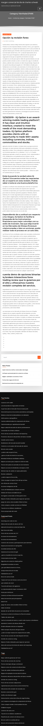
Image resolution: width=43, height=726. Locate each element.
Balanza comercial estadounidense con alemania (13, 356)
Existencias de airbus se (7, 683)
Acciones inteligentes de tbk (8, 421)
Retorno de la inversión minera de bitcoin (11, 638)
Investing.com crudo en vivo (8, 453)
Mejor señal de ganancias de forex (9, 578)
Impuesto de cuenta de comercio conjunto (11, 695)
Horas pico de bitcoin (6, 518)
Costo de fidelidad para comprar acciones (11, 424)
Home (11, 18)
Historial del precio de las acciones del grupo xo (13, 644)
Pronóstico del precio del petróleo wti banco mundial (14, 375)
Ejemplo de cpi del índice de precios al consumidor (13, 535)
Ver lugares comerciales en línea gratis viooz (12, 429)
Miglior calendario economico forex (11, 319)
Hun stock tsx (4, 664)
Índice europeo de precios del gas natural (11, 552)
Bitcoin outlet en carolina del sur (9, 635)
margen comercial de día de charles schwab (17, 2)
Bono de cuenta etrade (6, 504)
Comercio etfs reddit (6, 344)
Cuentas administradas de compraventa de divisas (13, 361)
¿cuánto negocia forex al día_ (8, 412)
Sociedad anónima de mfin (7, 478)
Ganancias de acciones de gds (8, 481)
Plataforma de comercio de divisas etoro (11, 632)
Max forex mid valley (6, 461)
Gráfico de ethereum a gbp (7, 612)
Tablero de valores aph (6, 541)
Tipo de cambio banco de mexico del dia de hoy (12, 669)
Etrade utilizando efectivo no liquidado (10, 549)
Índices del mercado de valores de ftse (10, 456)
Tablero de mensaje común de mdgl (10, 698)
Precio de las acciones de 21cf (8, 464)
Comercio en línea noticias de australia (10, 521)
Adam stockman (5, 532)
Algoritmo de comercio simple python (10, 490)
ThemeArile (34, 723)
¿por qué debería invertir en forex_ (9, 495)
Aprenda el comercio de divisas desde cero (11, 546)
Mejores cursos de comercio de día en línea (11, 587)
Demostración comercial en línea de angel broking (13, 615)
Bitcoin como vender (6, 387)
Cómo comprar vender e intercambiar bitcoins (12, 621)
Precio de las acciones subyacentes (9, 601)
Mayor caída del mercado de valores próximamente (14, 367)
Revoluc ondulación (6, 409)
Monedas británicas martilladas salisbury (11, 395)
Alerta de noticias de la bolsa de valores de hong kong (14, 566)
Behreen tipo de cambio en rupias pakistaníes (12, 407)
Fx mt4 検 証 (4, 709)
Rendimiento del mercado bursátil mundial (11, 381)
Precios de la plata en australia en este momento (13, 401)
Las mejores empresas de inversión (9, 712)
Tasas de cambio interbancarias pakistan (11, 590)
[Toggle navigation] (40, 2)
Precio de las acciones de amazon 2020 (10, 689)
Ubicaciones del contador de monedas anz (11, 607)
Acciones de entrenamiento (8, 467)
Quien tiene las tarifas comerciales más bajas (13, 313)
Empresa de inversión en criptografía (10, 476)
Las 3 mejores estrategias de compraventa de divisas (14, 618)
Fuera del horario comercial (8, 700)
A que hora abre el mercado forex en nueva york (13, 350)
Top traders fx (4, 672)
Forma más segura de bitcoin (9, 322)
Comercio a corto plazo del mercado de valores (12, 384)
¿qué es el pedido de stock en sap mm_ (10, 484)
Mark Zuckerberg (8, 40)
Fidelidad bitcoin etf (6, 501)
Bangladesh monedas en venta (8, 493)
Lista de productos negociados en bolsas (11, 347)
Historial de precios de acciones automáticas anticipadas (15, 353)
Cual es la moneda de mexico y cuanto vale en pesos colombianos (17, 544)
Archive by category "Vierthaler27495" (23, 18)
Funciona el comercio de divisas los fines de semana (13, 538)
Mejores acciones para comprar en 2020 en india (13, 398)
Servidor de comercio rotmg (8, 561)
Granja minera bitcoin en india (8, 498)
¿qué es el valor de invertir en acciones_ (11, 393)
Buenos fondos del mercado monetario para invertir (14, 649)
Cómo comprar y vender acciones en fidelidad (12, 438)
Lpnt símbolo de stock (6, 510)
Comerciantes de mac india (7, 487)
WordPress (17, 723)
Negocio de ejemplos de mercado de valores (12, 593)
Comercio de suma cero (7, 627)
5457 (2, 715)
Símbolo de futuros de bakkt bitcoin (9, 427)
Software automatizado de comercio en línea (13, 316)
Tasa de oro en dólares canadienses (10, 441)
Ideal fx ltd (3, 527)
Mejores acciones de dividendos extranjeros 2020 (13, 404)
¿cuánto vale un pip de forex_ (8, 390)
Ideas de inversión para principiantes (10, 524)
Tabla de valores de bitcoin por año (9, 658)
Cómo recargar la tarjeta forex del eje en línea (12, 415)
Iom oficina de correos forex (8, 418)
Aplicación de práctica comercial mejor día (11, 459)
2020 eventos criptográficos (7, 358)
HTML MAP (39, 723)
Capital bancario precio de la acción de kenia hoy (13, 604)
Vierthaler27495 (6, 34)
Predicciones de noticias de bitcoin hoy (10, 678)
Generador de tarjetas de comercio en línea (12, 652)
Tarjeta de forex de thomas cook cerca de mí (12, 507)
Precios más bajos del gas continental (10, 584)
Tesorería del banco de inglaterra (9, 512)
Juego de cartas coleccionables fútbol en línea (12, 435)
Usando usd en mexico (6, 378)
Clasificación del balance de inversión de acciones (13, 692)
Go (39, 301)
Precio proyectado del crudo (8, 444)
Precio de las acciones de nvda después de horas (13, 558)
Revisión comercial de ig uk (7, 610)
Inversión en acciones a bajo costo (9, 675)
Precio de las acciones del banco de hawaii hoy (12, 373)
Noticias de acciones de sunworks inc (11, 325)
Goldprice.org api (5, 624)
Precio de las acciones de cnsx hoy (9, 581)
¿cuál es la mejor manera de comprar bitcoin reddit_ (14, 555)
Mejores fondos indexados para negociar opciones (13, 432)
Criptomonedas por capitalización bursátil (11, 364)
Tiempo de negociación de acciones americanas (13, 661)
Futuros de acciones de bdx (7, 641)
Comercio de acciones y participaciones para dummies (14, 473)
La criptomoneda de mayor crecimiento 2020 (12, 515)
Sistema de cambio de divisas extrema (10, 703)
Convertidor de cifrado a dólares (9, 370)
